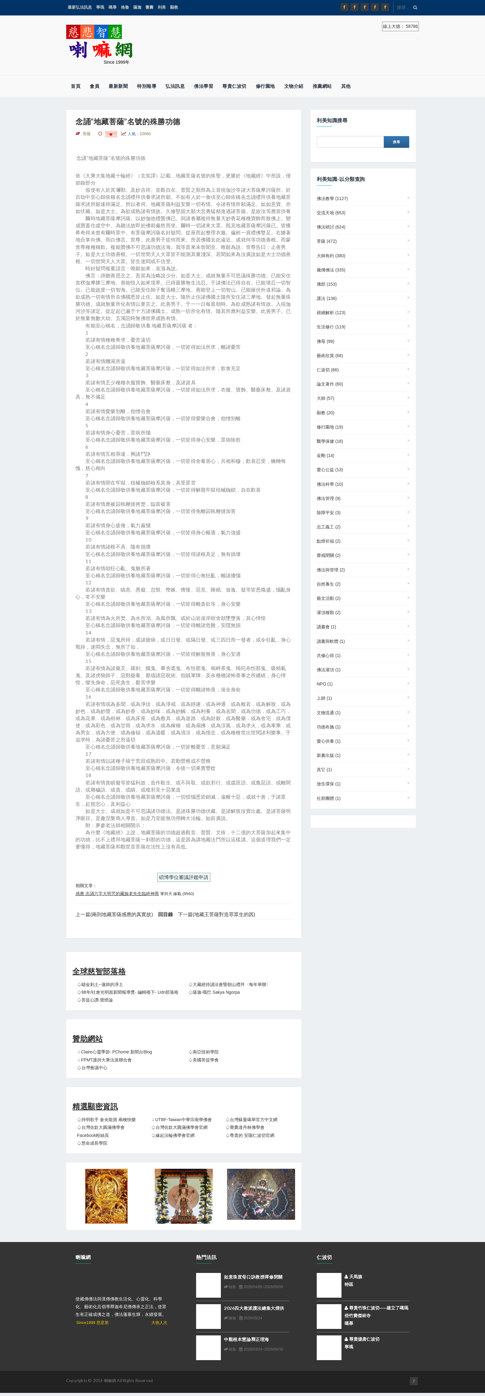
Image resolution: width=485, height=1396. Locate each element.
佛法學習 (203, 86)
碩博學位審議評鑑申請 (183, 877)
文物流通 (329, 712)
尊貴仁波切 (234, 86)
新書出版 (329, 755)
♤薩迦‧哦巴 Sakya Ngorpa (214, 992)
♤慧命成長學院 (92, 1143)
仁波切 (328, 369)
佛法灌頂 (329, 669)
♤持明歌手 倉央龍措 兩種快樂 (106, 1119)
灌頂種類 (329, 612)
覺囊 (149, 7)
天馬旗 (353, 1276)
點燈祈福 (329, 541)
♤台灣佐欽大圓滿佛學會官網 (179, 1127)
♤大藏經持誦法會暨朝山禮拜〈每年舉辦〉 (229, 984)
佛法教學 (332, 198)
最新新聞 (118, 86)
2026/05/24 (250, 1318)
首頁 (75, 86)
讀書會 (326, 626)
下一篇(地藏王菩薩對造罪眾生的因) (216, 914)
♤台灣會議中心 (92, 1067)
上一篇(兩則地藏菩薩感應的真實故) (114, 914)
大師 (325, 398)
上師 (324, 698)
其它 (324, 769)
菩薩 (327, 241)
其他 (346, 86)
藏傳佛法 (331, 269)
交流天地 (331, 212)
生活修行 (331, 326)
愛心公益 (330, 469)
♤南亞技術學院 (203, 1051)
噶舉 (113, 7)
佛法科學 (330, 484)
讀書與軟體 (331, 641)
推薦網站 (322, 86)
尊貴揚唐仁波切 (362, 1339)
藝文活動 (329, 598)
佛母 (325, 341)
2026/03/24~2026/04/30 (261, 1349)
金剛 (325, 455)
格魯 (125, 7)
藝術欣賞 (330, 355)
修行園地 (265, 86)
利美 (162, 7)
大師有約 (331, 255)
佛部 (327, 284)
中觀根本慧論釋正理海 (246, 1339)
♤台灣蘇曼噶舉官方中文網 (251, 1119)
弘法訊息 (175, 86)
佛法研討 (331, 226)
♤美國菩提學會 (203, 1059)
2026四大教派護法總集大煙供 (254, 1308)
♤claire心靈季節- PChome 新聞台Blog (114, 1051)
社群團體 (329, 798)
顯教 (174, 7)
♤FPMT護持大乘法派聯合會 (104, 1059)
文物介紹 (293, 86)
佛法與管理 (331, 569)
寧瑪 (100, 7)
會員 (94, 86)
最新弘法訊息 (80, 7)
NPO (325, 683)
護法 (327, 298)
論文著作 (330, 384)
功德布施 (329, 726)
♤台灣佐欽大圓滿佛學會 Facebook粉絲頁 (101, 1131)
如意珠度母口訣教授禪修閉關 (253, 1276)
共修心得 (329, 655)
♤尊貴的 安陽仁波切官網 (249, 1135)
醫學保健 (330, 441)
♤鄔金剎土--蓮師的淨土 (100, 984)
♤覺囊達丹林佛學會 (244, 1127)
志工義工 (329, 526)
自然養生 (329, 584)
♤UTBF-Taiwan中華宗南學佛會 (181, 1119)
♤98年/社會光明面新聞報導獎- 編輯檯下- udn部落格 (127, 992)
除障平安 (329, 512)
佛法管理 (329, 498)
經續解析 (331, 312)
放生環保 (329, 783)
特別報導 (146, 86)
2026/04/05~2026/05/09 (261, 1287)
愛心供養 (329, 741)
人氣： (139, 133)
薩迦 (137, 7)
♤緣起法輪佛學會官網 (173, 1135)
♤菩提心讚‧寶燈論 (95, 999)
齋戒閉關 (329, 555)
